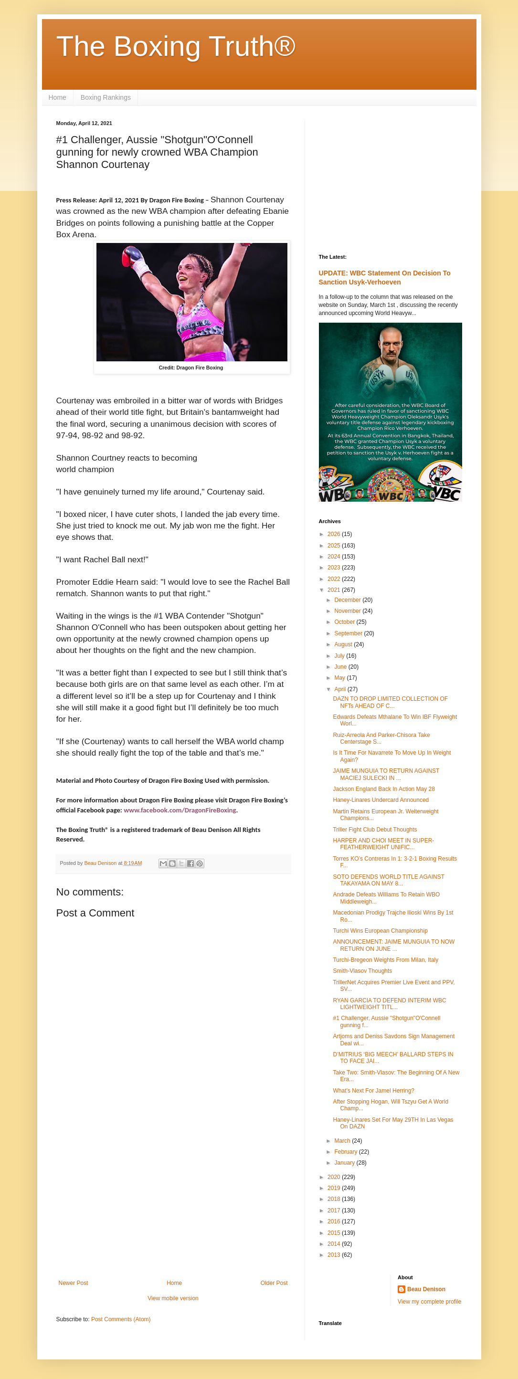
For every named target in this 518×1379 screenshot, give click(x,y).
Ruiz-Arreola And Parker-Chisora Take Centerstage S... (381, 738)
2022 (335, 579)
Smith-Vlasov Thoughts (362, 971)
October (345, 622)
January (345, 1162)
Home (57, 97)
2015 (335, 1233)
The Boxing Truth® (176, 46)
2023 (335, 567)
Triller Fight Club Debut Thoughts (375, 829)
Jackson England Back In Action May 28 (383, 789)
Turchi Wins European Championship (380, 930)
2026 (335, 534)
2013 (335, 1255)
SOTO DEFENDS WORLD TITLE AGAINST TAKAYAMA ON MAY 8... (388, 880)
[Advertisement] (173, 1201)
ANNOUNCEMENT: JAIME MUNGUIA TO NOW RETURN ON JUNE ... (394, 945)
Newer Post (73, 1283)
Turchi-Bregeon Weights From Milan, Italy (385, 960)
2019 (335, 1188)
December (348, 600)
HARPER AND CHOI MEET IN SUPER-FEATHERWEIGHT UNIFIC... (383, 844)
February (346, 1151)
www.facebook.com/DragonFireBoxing (180, 810)
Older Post (274, 1283)
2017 (335, 1210)
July (340, 656)
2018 (335, 1199)
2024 (335, 556)
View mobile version (173, 1298)
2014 (335, 1244)
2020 (335, 1177)
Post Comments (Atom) (121, 1319)
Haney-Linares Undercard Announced (381, 800)
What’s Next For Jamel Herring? (373, 1090)
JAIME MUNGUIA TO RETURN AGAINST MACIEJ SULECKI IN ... (386, 774)
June (341, 666)
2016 (335, 1221)
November (348, 611)
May (340, 677)
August (344, 644)
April (340, 689)
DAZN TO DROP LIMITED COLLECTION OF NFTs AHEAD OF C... (390, 702)
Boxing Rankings (106, 97)
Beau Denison (426, 1289)
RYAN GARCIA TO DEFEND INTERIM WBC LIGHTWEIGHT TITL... (389, 1004)
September (349, 633)
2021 (335, 590)
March (343, 1140)
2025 (335, 545)
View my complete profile (429, 1301)
